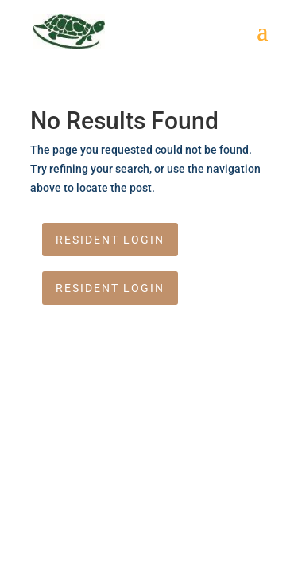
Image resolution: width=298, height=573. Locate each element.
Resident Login (110, 239)
